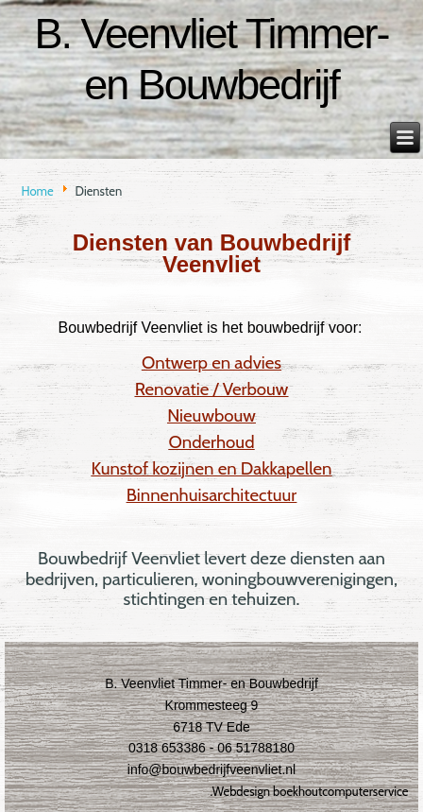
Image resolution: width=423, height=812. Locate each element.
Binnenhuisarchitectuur (212, 495)
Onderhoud (212, 442)
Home (37, 191)
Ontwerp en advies (211, 362)
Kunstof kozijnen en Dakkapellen (212, 468)
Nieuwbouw (211, 415)
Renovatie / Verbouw (212, 389)
